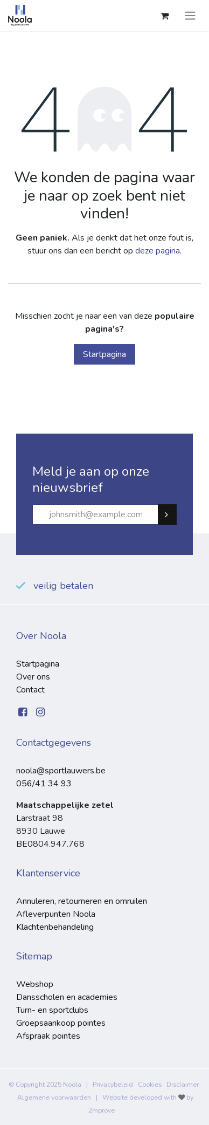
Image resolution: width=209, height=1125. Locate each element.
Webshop (34, 984)
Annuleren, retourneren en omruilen (81, 901)
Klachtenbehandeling (55, 927)
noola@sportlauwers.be (61, 771)
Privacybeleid (113, 1084)
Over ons (33, 677)
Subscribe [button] (172, 514)
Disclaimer (182, 1084)
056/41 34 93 (44, 784)
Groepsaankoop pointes (61, 1023)
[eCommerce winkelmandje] (164, 15)
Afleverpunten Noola (55, 914)
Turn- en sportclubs (52, 1010)
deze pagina (157, 251)
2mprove (101, 1110)
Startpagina (104, 354)
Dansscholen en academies (66, 997)
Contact (30, 690)
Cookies (150, 1084)
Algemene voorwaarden (54, 1097)
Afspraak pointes (48, 1036)
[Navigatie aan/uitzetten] (190, 15)
